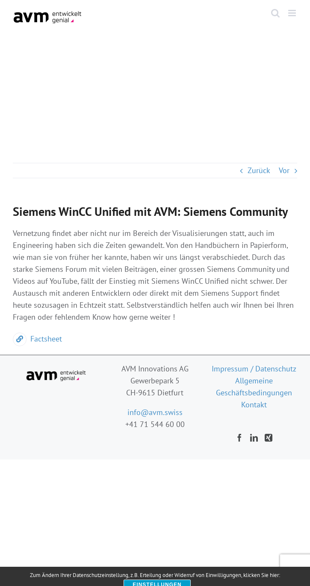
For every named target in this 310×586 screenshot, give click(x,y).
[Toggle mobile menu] (292, 13)
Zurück (259, 170)
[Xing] (268, 438)
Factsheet (37, 339)
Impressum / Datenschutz (254, 369)
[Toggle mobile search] (275, 13)
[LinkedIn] (254, 438)
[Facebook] (239, 438)
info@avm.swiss (155, 412)
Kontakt (254, 404)
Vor (284, 170)
